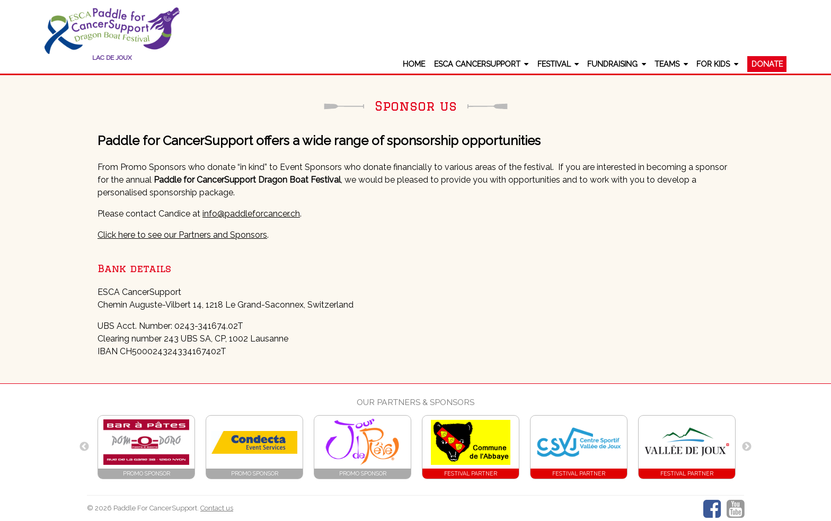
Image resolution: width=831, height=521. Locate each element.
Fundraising (612, 64)
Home (414, 64)
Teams (667, 64)
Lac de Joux (112, 57)
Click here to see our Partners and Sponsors (182, 235)
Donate (767, 64)
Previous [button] (84, 447)
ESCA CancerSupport (477, 64)
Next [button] (746, 447)
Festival (554, 64)
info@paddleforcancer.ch (251, 214)
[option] (146, 447)
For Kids (713, 64)
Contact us (216, 508)
